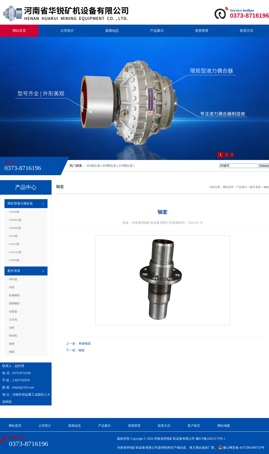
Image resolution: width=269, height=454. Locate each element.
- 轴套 (11, 351)
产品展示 (157, 30)
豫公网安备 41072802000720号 (241, 447)
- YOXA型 (14, 244)
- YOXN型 (14, 260)
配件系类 (14, 271)
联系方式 (246, 30)
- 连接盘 (12, 311)
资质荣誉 (201, 30)
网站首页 (19, 30)
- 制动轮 (12, 335)
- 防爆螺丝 (14, 295)
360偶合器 (93, 165)
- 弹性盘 (12, 279)
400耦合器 (109, 165)
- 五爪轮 (12, 319)
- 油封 (11, 327)
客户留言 (194, 425)
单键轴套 (84, 343)
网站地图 (223, 425)
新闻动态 (112, 30)
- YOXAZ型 (14, 252)
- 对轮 (11, 287)
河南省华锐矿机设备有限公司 (174, 438)
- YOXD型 (14, 211)
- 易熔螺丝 (14, 303)
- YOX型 (13, 236)
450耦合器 (126, 165)
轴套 (266, 187)
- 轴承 (11, 343)
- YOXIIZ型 (14, 228)
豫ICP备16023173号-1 (210, 438)
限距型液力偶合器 (20, 203)
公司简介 (67, 30)
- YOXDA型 (15, 220)
